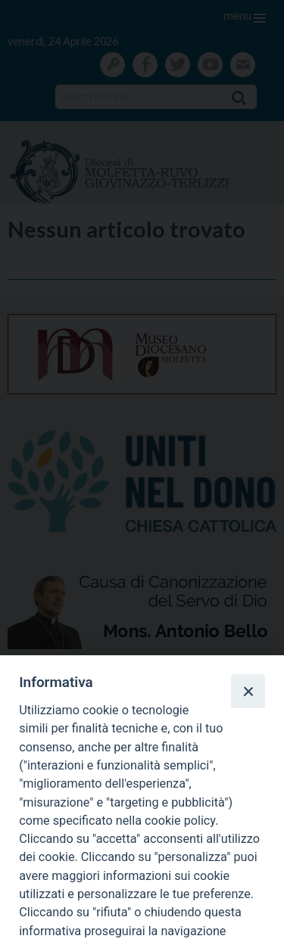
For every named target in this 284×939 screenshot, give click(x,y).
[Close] (247, 690)
